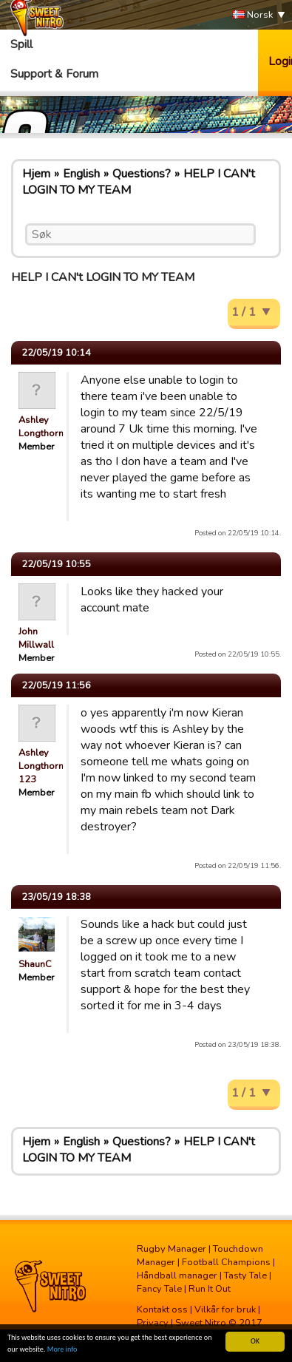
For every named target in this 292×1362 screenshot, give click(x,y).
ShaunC (35, 964)
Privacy (153, 1322)
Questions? (141, 174)
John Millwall (36, 638)
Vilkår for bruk (225, 1309)
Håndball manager (177, 1275)
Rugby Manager (171, 1249)
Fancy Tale (159, 1288)
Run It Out (210, 1288)
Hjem (36, 174)
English (81, 174)
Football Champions (226, 1262)
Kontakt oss (162, 1309)
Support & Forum (54, 74)
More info (62, 1350)
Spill (21, 44)
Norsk (253, 15)
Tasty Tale (245, 1275)
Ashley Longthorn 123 (41, 766)
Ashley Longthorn (41, 426)
